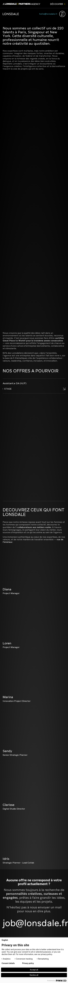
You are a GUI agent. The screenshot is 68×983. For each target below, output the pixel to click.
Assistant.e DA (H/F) (14, 383)
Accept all (34, 970)
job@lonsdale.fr (35, 923)
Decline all (34, 975)
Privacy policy (28, 963)
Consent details (8, 963)
